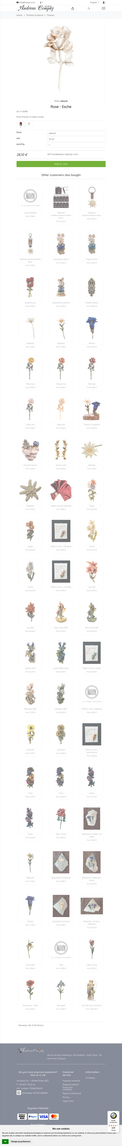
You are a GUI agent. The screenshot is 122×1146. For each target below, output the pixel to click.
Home (19, 15)
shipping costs (71, 154)
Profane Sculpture (34, 15)
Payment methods (71, 1081)
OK (5, 1142)
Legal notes (68, 1101)
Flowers (50, 15)
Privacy (66, 1097)
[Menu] (117, 1112)
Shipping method (71, 1085)
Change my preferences (20, 1142)
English (93, 2)
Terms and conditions (68, 1088)
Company (90, 1078)
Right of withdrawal (72, 1093)
